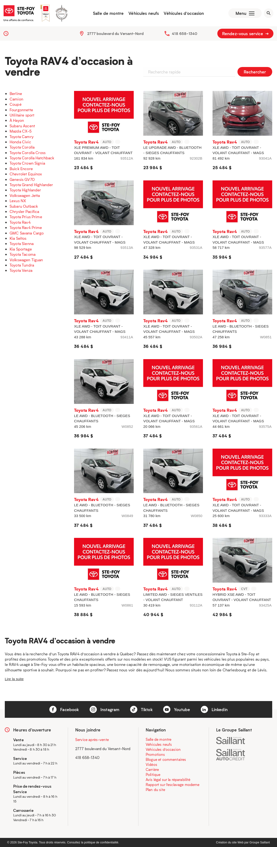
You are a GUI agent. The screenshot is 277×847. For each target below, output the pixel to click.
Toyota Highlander (25, 189)
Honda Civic (20, 141)
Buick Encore (21, 168)
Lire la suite (14, 679)
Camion (16, 98)
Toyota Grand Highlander (31, 184)
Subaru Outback (24, 206)
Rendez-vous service (245, 33)
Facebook (64, 709)
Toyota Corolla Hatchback (32, 157)
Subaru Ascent (22, 125)
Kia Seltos (18, 238)
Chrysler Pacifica (24, 211)
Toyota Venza (21, 270)
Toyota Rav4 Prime (26, 227)
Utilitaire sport (22, 114)
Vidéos (151, 764)
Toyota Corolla (22, 147)
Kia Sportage (21, 248)
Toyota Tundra (22, 264)
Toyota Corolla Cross (28, 152)
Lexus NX (18, 200)
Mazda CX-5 (21, 131)
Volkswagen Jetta (25, 195)
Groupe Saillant (259, 842)
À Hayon (17, 120)
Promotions (155, 754)
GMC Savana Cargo (27, 232)
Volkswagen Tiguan (26, 259)
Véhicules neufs (143, 13)
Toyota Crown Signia (27, 163)
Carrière (152, 769)
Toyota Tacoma (22, 254)
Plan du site (155, 789)
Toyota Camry (22, 136)
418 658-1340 (184, 33)
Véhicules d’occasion (184, 13)
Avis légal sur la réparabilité (168, 779)
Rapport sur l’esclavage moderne (173, 784)
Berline (16, 93)
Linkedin (214, 709)
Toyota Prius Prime (26, 216)
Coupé (16, 104)
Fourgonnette (21, 109)
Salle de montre (108, 13)
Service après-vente (92, 739)
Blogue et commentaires (166, 759)
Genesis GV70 (22, 179)
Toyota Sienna (22, 243)
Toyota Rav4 (20, 222)
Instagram (105, 709)
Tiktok (141, 709)
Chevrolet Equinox (26, 173)
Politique (153, 774)
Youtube (176, 709)
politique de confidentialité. (101, 842)
